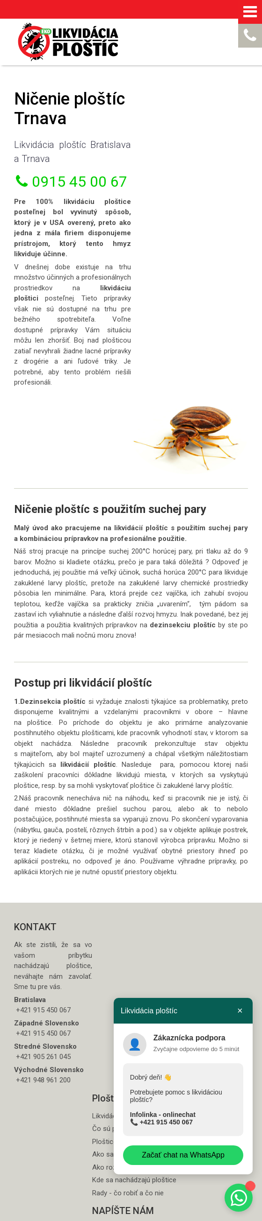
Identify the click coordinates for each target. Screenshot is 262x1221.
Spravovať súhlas (212, 1213)
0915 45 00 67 (69, 190)
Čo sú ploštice (119, 906)
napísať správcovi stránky (58, 1213)
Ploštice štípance (123, 919)
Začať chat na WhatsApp (182, 1155)
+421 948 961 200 (42, 1050)
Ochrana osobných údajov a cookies (143, 1213)
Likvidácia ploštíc (123, 893)
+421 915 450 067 (164, 1122)
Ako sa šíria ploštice (128, 932)
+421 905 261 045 (42, 1016)
